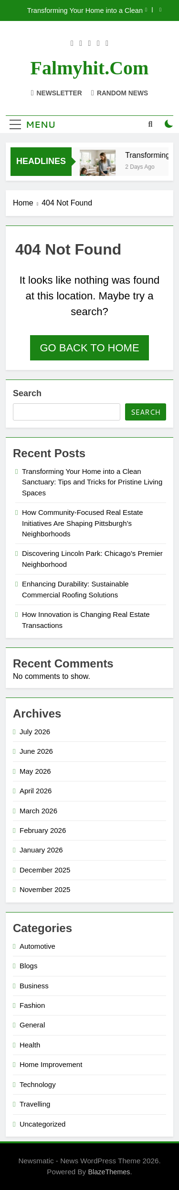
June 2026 (36, 751)
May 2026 (35, 771)
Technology (38, 1084)
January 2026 (41, 850)
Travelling (35, 1104)
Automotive (37, 946)
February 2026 (43, 830)
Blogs (28, 966)
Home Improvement (51, 1064)
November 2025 (45, 889)
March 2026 (38, 811)
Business (34, 986)
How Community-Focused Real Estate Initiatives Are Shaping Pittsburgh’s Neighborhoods (82, 523)
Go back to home (89, 348)
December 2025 (45, 870)
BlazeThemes (109, 1172)
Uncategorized (42, 1124)
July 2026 (35, 732)
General (32, 1025)
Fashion (32, 1005)
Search (27, 393)
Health (30, 1045)
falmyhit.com (90, 68)
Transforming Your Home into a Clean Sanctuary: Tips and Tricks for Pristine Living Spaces (84, 10)
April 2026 (36, 791)
